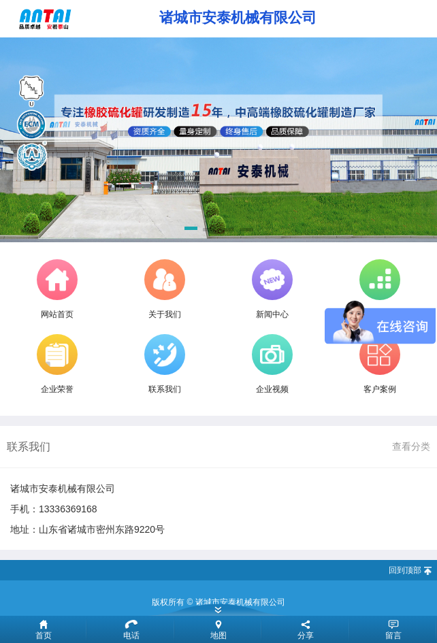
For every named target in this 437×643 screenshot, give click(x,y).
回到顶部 (405, 570)
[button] (190, 230)
